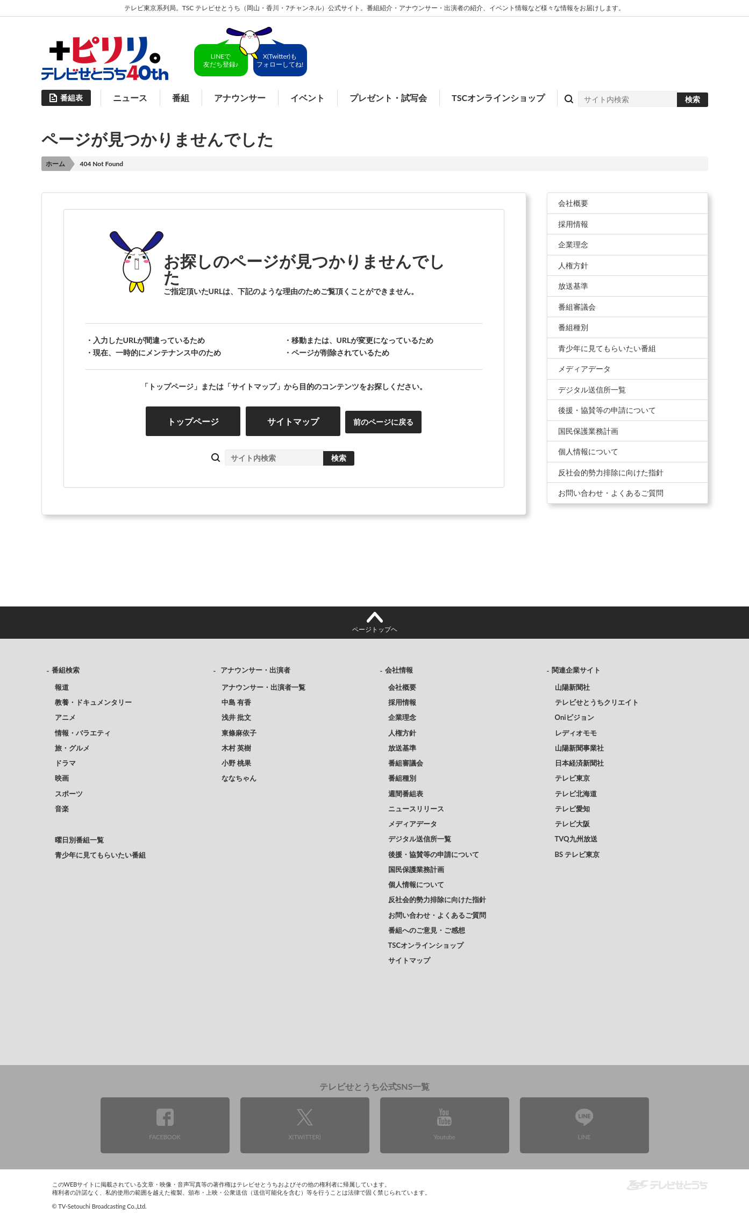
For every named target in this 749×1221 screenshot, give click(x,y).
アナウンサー (240, 97)
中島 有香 (236, 702)
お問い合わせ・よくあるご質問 (611, 492)
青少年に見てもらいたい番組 (607, 348)
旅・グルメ (72, 748)
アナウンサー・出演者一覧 (263, 687)
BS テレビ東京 (577, 854)
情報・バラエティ (83, 733)
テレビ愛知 (572, 808)
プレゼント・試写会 (388, 97)
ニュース (130, 97)
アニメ (65, 717)
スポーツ (69, 793)
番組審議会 (577, 306)
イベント (307, 97)
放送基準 (573, 285)
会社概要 (573, 203)
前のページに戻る (383, 421)
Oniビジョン (574, 717)
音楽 (62, 808)
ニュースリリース (416, 808)
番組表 (71, 97)
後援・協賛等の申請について (607, 410)
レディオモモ (576, 733)
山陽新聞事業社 (579, 748)
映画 (62, 778)
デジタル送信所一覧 (592, 389)
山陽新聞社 (572, 687)
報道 (62, 687)
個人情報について (588, 451)
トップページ (193, 421)
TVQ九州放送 (576, 838)
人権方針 (573, 265)
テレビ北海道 (576, 793)
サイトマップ (293, 421)
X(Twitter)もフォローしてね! (279, 60)
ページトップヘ (374, 629)
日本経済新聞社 (579, 763)
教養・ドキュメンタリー (93, 702)
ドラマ (65, 763)
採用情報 (573, 224)
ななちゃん (239, 778)
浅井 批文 (236, 717)
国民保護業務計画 (588, 430)
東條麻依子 (239, 733)
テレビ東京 (572, 778)
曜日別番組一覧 (79, 840)
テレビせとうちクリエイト (597, 702)
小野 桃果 (236, 763)
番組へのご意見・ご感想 (426, 930)
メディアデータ (584, 368)
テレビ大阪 (572, 823)
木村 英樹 (236, 748)
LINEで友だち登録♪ (221, 60)
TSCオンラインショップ (498, 97)
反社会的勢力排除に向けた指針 (611, 472)
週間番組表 (405, 793)
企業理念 (573, 244)
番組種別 (573, 327)
